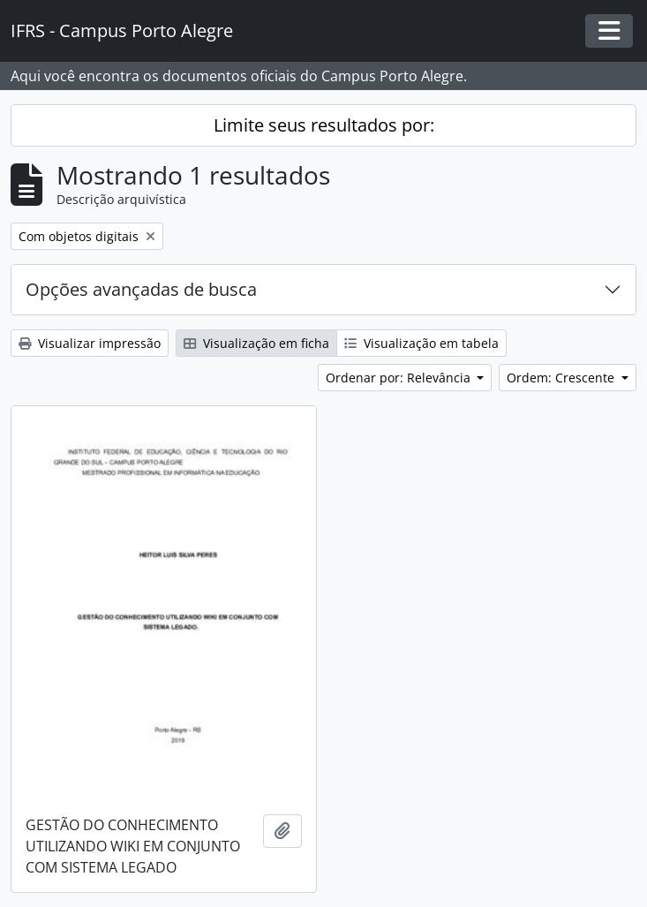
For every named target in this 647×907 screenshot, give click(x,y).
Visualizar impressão (90, 343)
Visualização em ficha (256, 343)
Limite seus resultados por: (324, 125)
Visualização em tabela (421, 343)
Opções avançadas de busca (141, 289)
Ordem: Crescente (562, 377)
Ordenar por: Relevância (400, 377)
